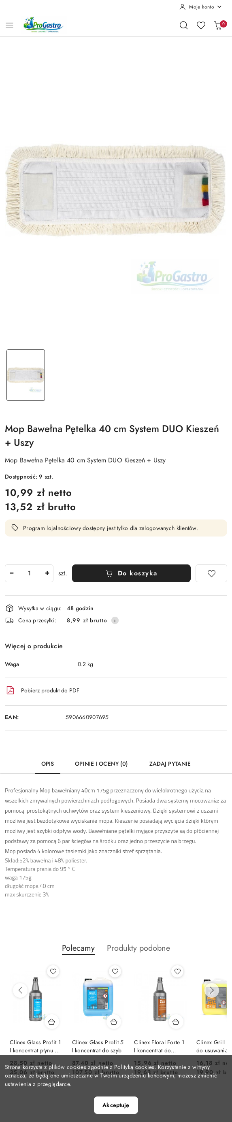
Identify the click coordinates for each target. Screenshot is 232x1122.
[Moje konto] (200, 7)
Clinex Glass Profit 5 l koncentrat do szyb (98, 1046)
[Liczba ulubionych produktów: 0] (200, 25)
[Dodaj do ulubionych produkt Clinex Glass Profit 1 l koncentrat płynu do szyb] (53, 971)
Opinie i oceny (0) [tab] (101, 764)
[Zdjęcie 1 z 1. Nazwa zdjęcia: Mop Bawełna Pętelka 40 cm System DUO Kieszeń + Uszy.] (26, 375)
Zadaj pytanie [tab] (170, 764)
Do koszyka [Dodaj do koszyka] (131, 573)
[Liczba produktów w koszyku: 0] (217, 25)
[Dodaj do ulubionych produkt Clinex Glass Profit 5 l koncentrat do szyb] (115, 971)
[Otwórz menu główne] (9, 25)
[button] (78, 952)
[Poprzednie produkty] (20, 990)
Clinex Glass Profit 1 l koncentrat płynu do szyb (36, 1047)
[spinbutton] (29, 573)
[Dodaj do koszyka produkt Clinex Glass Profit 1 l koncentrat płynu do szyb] (52, 1021)
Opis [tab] (47, 764)
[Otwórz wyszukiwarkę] (183, 25)
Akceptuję (115, 1105)
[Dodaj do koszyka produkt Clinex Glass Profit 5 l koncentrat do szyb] (113, 1021)
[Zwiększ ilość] (47, 573)
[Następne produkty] (211, 990)
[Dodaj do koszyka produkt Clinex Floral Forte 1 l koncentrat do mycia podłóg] (176, 1021)
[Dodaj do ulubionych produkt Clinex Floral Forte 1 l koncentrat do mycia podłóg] (177, 971)
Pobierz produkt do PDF (42, 690)
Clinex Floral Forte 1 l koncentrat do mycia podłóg (159, 1047)
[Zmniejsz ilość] (11, 573)
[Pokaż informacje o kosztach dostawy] (115, 620)
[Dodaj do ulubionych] (211, 573)
